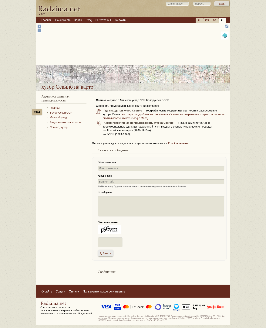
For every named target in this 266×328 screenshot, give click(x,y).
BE (215, 20)
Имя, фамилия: (107, 162)
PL (199, 20)
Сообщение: (106, 192)
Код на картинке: (108, 222)
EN (207, 20)
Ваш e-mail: (105, 176)
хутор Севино (145, 73)
